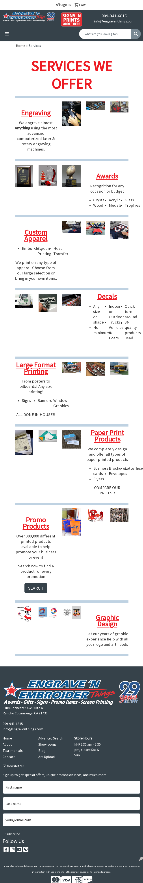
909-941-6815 (114, 15)
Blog (42, 750)
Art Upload (46, 756)
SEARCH (35, 588)
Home (20, 45)
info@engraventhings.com (114, 21)
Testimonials (13, 750)
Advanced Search (50, 738)
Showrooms (47, 744)
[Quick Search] (105, 34)
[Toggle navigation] (6, 34)
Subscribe (13, 834)
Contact (9, 756)
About (7, 744)
